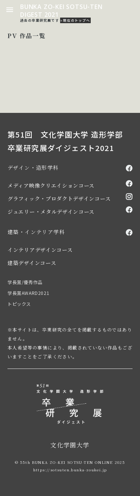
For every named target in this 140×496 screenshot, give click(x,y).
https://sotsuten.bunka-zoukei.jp (70, 469)
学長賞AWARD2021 (28, 293)
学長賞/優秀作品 (25, 282)
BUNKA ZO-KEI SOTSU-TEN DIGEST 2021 (61, 11)
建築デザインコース (31, 263)
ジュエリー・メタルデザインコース (50, 211)
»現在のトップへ (75, 20)
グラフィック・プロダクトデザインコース (59, 198)
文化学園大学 (69, 445)
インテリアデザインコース (39, 249)
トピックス (19, 304)
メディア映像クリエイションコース (50, 185)
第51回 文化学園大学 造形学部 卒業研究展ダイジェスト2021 (65, 141)
